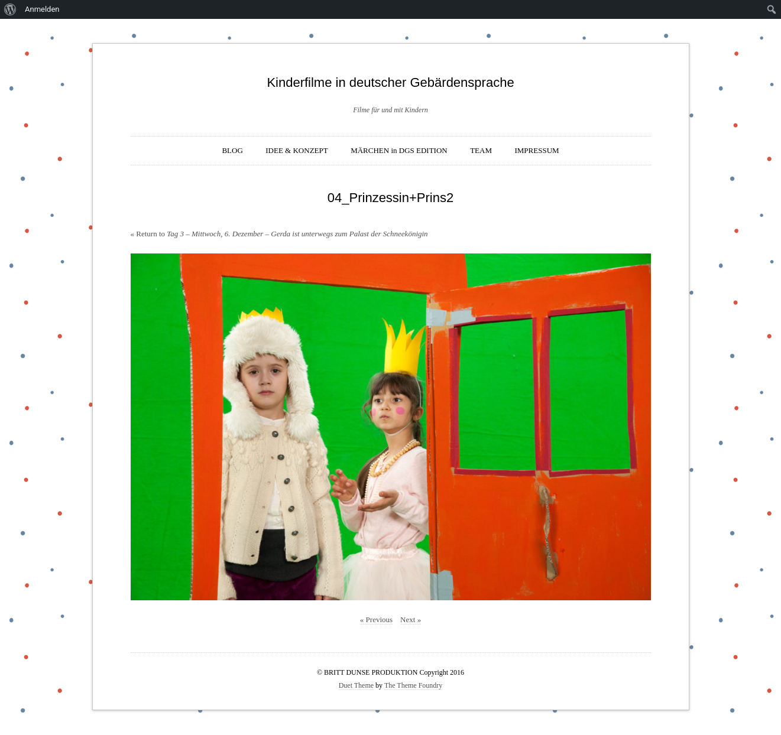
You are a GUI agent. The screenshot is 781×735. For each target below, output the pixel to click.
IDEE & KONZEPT (296, 150)
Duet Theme (356, 685)
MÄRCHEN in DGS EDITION (399, 150)
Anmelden (42, 9)
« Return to (279, 233)
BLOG (232, 150)
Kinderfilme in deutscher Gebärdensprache (390, 82)
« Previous (376, 619)
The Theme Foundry (413, 685)
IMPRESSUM (536, 150)
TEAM (481, 150)
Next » (410, 619)
